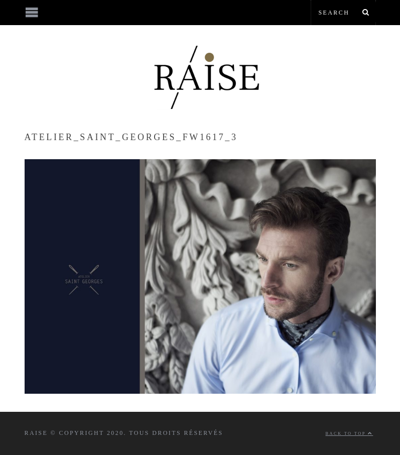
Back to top (349, 433)
